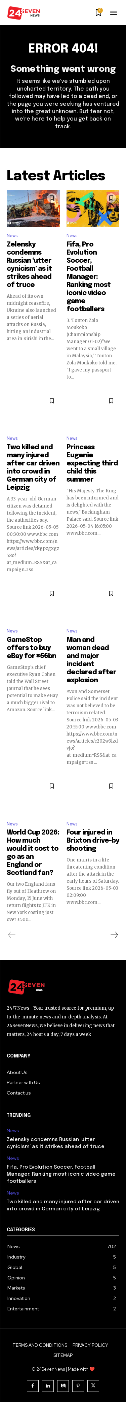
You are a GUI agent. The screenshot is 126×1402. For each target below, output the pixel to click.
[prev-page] (12, 935)
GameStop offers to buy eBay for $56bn (31, 648)
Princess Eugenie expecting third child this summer (92, 463)
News (12, 235)
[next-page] (114, 935)
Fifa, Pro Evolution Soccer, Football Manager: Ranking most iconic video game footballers (89, 277)
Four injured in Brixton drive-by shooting (93, 840)
